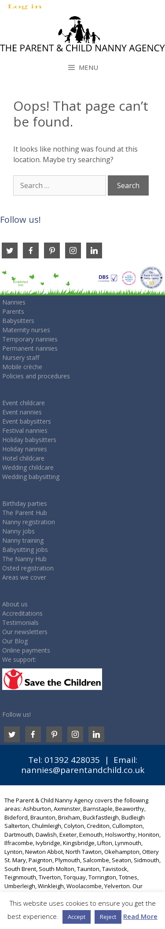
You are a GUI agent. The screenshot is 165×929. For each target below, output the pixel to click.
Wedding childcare (28, 467)
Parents (13, 311)
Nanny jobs (18, 531)
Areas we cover (24, 577)
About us (15, 604)
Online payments (26, 650)
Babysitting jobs (25, 549)
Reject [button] (108, 917)
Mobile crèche (22, 367)
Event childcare (23, 403)
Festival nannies (25, 430)
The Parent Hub (24, 512)
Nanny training (23, 540)
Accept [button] (76, 917)
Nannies (14, 302)
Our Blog (15, 641)
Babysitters (18, 320)
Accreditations (22, 613)
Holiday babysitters (29, 439)
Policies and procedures (36, 376)
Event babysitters (26, 421)
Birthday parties (24, 503)
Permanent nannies (30, 348)
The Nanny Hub (24, 559)
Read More (140, 916)
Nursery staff (20, 357)
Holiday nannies (24, 449)
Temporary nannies (30, 339)
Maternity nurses (26, 330)
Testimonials (20, 622)
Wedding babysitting (30, 476)
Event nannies (22, 412)
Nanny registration (28, 522)
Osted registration (28, 568)
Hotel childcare (23, 458)
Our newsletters (25, 632)
